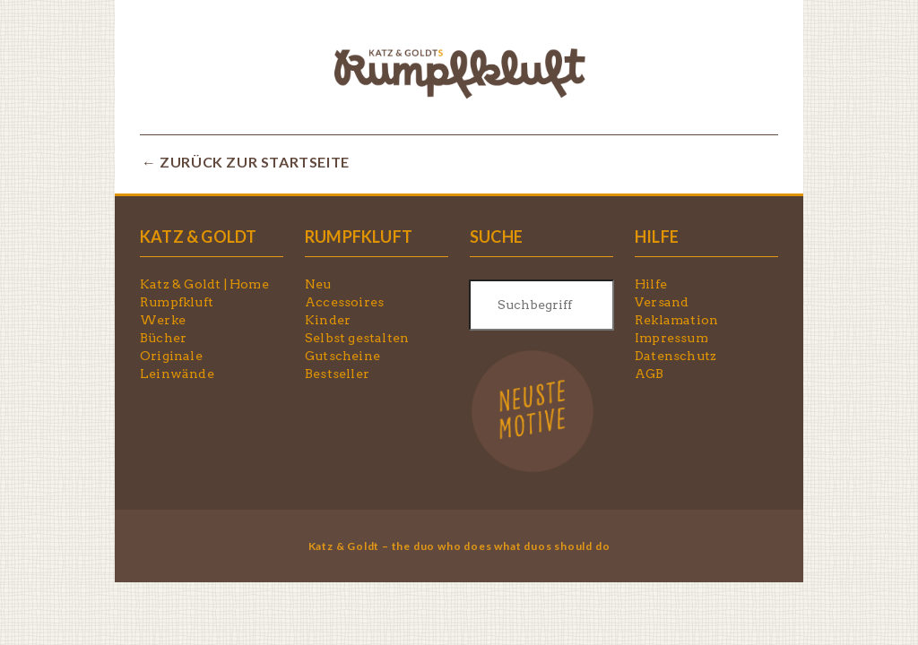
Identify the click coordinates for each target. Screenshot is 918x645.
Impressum (671, 338)
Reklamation (676, 320)
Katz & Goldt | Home (204, 284)
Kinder (328, 320)
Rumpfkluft (176, 302)
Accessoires (344, 302)
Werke (163, 320)
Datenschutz (675, 355)
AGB (649, 373)
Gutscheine (342, 355)
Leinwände (177, 373)
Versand (661, 302)
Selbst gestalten (357, 338)
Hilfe (651, 284)
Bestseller (337, 373)
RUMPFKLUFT (358, 236)
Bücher (163, 338)
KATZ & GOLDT (198, 236)
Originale (171, 355)
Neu (318, 284)
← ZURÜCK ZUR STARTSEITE (246, 161)
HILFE (657, 236)
